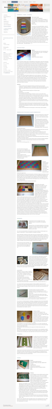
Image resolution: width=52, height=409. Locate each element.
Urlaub (4, 52)
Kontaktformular (7, 72)
